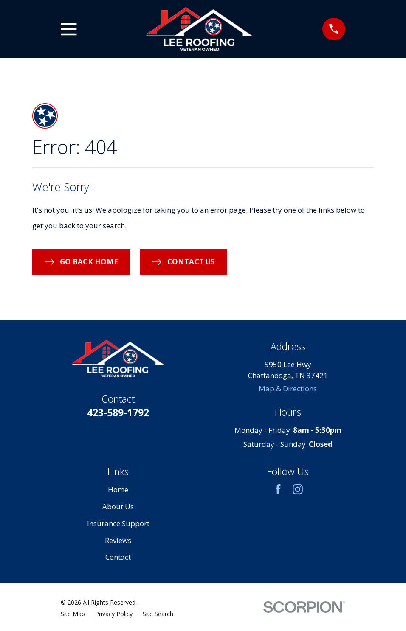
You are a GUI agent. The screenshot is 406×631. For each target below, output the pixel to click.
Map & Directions (288, 388)
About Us (118, 506)
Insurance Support (118, 523)
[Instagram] (298, 489)
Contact (118, 557)
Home (118, 489)
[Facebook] (278, 489)
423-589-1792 (118, 412)
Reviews (118, 540)
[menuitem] (73, 613)
